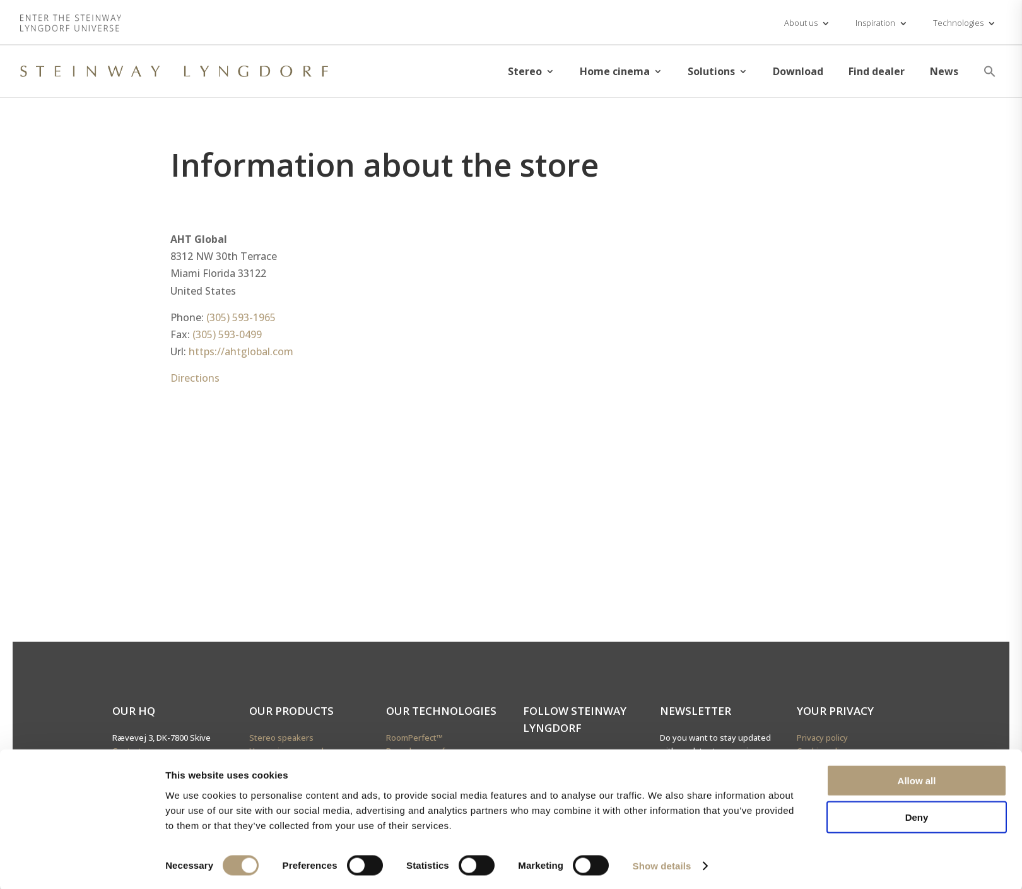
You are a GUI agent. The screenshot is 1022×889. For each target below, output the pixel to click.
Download (798, 71)
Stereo (525, 71)
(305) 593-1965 (241, 317)
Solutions (711, 71)
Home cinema (615, 71)
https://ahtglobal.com (241, 351)
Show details (662, 864)
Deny (917, 815)
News (944, 71)
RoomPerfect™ (414, 737)
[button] (990, 71)
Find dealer (877, 71)
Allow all (917, 778)
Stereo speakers (281, 737)
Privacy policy (822, 737)
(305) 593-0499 (227, 334)
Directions (195, 378)
